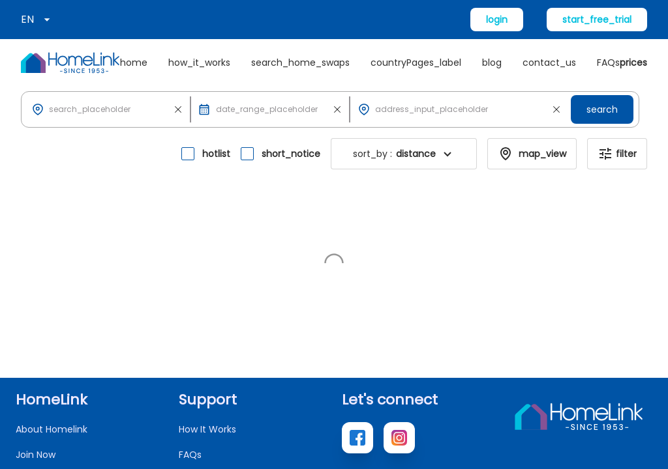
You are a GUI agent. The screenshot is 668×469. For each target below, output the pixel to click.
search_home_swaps (300, 62)
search (602, 109)
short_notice (291, 153)
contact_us (549, 62)
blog (492, 62)
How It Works (207, 288)
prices (633, 62)
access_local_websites (68, 364)
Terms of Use (622, 446)
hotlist (216, 153)
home (133, 62)
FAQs (608, 62)
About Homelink (51, 288)
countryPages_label (416, 62)
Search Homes (49, 339)
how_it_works (199, 62)
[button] (108, 109)
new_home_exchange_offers (84, 390)
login (497, 19)
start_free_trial (596, 19)
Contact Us (204, 339)
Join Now (35, 313)
